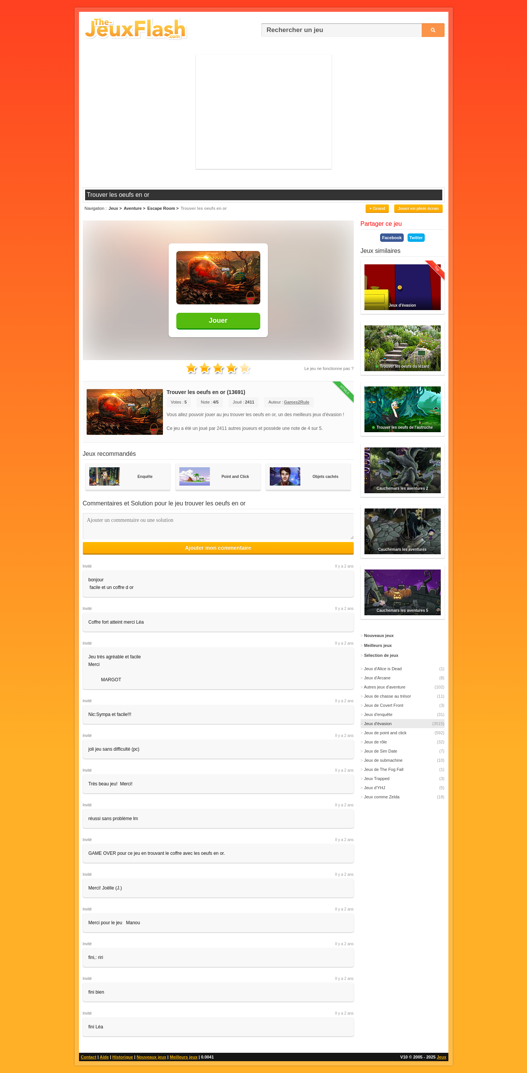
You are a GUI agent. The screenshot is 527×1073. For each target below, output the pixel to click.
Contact (89, 1057)
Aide (104, 1057)
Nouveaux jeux (151, 1057)
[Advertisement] (264, 111)
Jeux (441, 1057)
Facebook (391, 237)
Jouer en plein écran (418, 208)
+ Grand (377, 208)
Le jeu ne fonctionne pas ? (328, 368)
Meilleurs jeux (184, 1057)
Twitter (416, 237)
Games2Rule (296, 402)
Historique (122, 1057)
